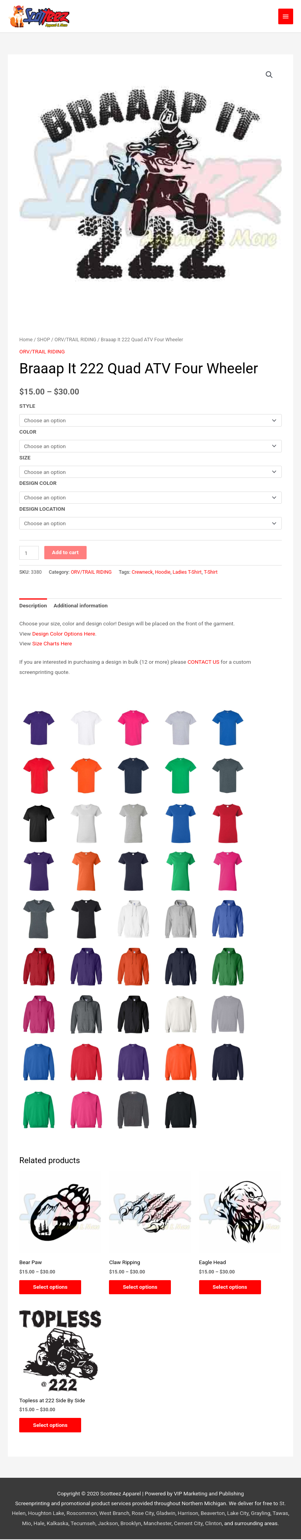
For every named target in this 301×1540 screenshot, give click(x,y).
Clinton (213, 1524)
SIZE (24, 457)
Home (26, 339)
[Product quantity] (29, 553)
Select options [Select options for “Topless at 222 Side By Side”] (52, 1425)
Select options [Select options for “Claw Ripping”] (142, 1287)
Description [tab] (33, 605)
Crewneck (142, 572)
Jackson (108, 1524)
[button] (269, 75)
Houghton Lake (46, 1514)
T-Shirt (211, 572)
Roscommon (82, 1514)
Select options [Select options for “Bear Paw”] (52, 1287)
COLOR (27, 432)
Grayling (260, 1514)
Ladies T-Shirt (187, 572)
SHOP (43, 339)
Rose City (143, 1514)
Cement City (188, 1524)
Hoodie (162, 572)
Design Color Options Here (63, 633)
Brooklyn (130, 1524)
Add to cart (65, 552)
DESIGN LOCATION (42, 509)
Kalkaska (57, 1524)
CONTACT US (203, 662)
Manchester (157, 1524)
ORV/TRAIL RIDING (75, 339)
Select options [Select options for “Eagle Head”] (232, 1287)
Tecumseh (83, 1524)
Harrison (188, 1514)
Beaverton (213, 1514)
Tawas (280, 1514)
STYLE (27, 406)
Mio (26, 1524)
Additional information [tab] (81, 605)
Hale (38, 1524)
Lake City (238, 1514)
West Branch (114, 1514)
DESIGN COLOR (37, 483)
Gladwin (166, 1514)
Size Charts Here (52, 643)
